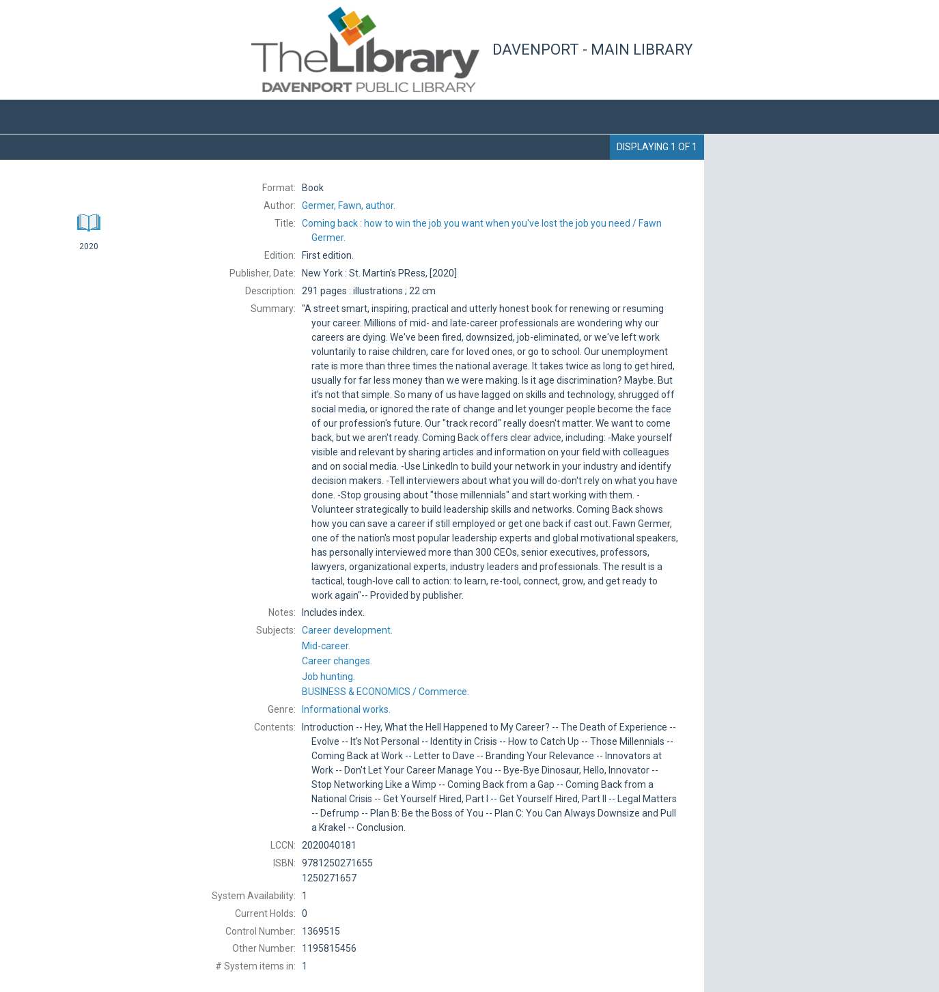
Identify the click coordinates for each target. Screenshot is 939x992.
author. (348, 205)
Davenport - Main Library (592, 49)
